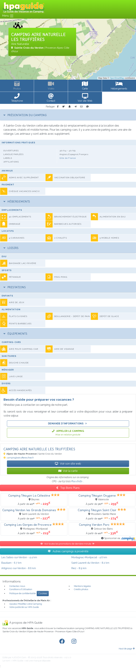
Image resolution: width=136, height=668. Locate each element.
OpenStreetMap (117, 78)
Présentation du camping (25, 115)
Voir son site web (68, 463)
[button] (17, 98)
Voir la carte (67, 470)
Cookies (42, 593)
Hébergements (17, 201)
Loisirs (11, 248)
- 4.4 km (19, 557)
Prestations (15, 287)
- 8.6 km (18, 568)
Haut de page (127, 648)
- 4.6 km (89, 557)
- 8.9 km (78, 568)
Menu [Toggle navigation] (8, 16)
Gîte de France (68, 158)
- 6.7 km (11, 562)
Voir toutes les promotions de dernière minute (68, 543)
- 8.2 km (90, 562)
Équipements (15, 333)
